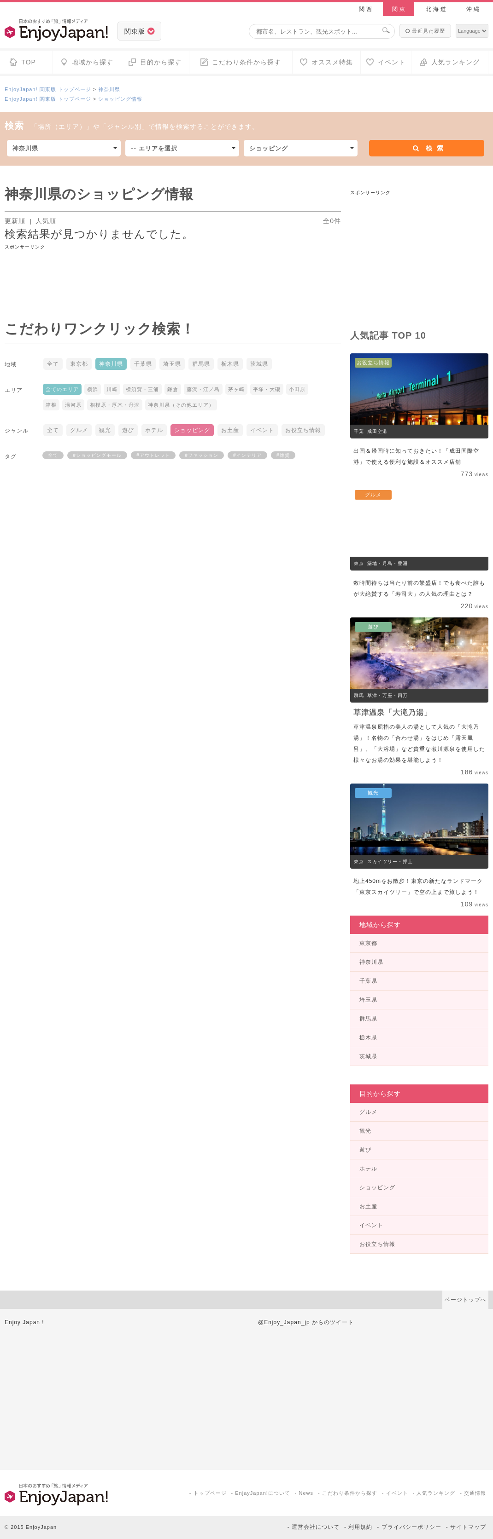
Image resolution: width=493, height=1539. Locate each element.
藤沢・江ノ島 (203, 389)
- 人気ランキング (434, 1493)
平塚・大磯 (267, 389)
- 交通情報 (473, 1493)
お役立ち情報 (303, 430)
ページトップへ (466, 1300)
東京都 (79, 364)
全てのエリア (62, 389)
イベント (262, 430)
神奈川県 (109, 89)
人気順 (45, 221)
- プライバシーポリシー (409, 1527)
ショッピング (192, 430)
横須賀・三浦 (142, 389)
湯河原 (73, 405)
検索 (428, 148)
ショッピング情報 (120, 99)
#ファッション (201, 455)
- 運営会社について (314, 1527)
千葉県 (143, 364)
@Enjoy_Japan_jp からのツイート (306, 1322)
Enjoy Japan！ (25, 1322)
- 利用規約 (358, 1527)
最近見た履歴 (425, 31)
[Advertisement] (172, 272)
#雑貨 (283, 455)
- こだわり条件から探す (347, 1493)
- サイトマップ (466, 1527)
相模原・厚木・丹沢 (115, 405)
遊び (128, 430)
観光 (105, 430)
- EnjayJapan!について (260, 1493)
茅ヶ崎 (236, 389)
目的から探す (380, 1093)
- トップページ (208, 1493)
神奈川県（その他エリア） (181, 405)
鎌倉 (172, 389)
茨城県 (259, 364)
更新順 (16, 221)
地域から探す (380, 924)
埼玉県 (172, 364)
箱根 (51, 405)
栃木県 (230, 364)
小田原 (297, 389)
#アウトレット (153, 455)
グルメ (79, 430)
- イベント (395, 1493)
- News (304, 1493)
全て (53, 364)
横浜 (92, 389)
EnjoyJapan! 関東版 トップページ (48, 89)
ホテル (154, 430)
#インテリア (247, 455)
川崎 (111, 389)
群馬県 (201, 364)
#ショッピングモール (97, 455)
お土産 (230, 430)
